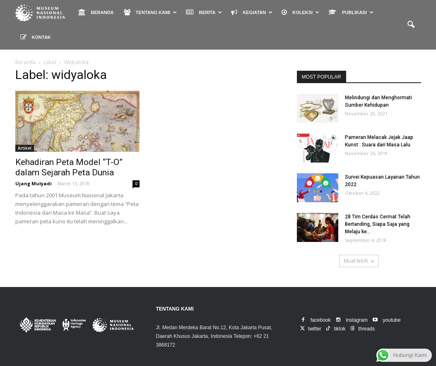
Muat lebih (359, 260)
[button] (411, 25)
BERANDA (96, 12)
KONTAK (35, 37)
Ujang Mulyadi (33, 183)
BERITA (204, 12)
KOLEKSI (300, 12)
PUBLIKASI (350, 12)
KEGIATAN (251, 12)
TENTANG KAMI (150, 12)
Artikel (24, 148)
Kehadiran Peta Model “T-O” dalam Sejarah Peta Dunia (69, 167)
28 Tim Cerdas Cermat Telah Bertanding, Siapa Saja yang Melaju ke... (377, 224)
